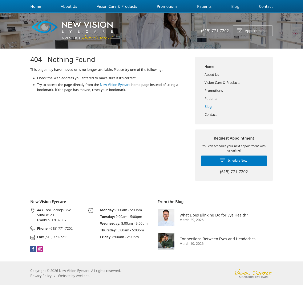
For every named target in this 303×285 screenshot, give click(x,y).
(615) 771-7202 (215, 30)
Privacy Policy (41, 275)
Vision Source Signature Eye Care (254, 273)
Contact (266, 6)
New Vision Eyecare (115, 84)
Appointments (252, 30)
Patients (204, 6)
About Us (69, 6)
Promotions (167, 6)
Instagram (40, 249)
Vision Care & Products (117, 6)
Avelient (82, 275)
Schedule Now (233, 160)
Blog (235, 6)
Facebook (33, 249)
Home (35, 6)
